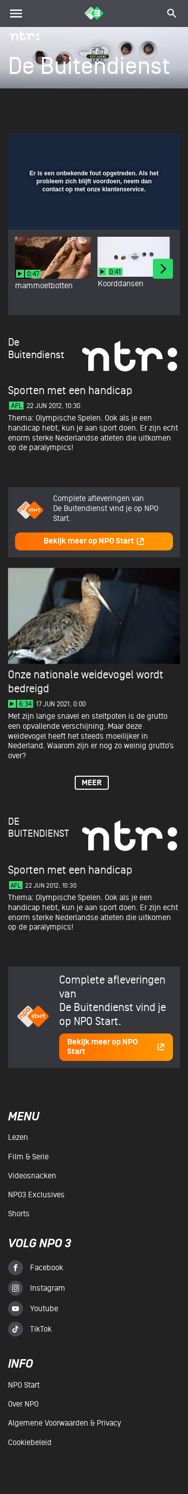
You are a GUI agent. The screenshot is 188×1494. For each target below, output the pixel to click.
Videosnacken (32, 1175)
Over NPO (23, 1404)
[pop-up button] (126, 147)
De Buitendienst (38, 827)
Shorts (19, 1213)
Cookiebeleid (30, 1442)
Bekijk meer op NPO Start (94, 541)
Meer (92, 783)
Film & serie (28, 1156)
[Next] (163, 269)
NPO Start (24, 1385)
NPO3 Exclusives (36, 1194)
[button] (146, 147)
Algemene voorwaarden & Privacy (64, 1423)
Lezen (18, 1137)
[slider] (93, 217)
